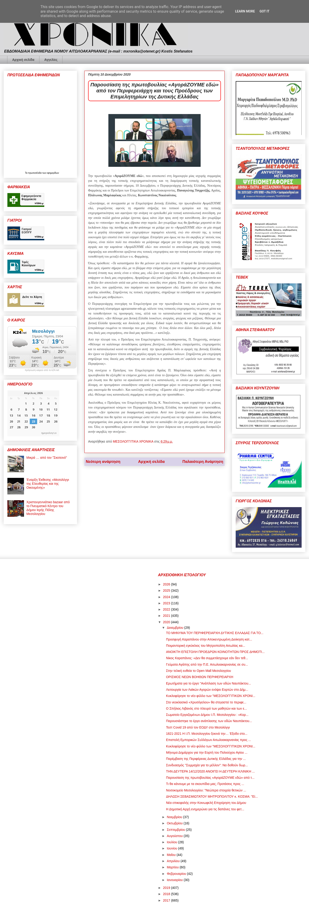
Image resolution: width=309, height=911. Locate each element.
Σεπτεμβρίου (176, 830)
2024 (167, 597)
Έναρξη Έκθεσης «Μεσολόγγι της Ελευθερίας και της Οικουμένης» (48, 483)
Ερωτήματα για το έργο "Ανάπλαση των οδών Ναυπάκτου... (208, 683)
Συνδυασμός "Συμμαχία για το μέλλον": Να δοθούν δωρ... (207, 765)
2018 (167, 894)
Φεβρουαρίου (177, 874)
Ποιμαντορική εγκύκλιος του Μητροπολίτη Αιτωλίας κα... (205, 645)
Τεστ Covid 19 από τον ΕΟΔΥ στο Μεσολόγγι (198, 727)
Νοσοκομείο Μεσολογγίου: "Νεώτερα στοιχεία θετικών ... (206, 790)
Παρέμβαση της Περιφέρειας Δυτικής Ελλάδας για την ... (206, 759)
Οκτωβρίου (175, 823)
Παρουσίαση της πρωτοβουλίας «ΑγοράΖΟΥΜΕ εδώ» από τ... (210, 777)
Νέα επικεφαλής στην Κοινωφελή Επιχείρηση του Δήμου (206, 803)
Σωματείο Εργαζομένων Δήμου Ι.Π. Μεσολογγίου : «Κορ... (207, 715)
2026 (167, 584)
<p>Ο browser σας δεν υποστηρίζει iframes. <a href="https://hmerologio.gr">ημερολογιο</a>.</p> (33, 413)
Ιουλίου (172, 842)
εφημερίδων (53, 173)
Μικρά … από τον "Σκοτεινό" (47, 457)
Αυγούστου (175, 836)
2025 (167, 590)
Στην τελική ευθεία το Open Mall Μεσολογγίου (198, 671)
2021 (167, 615)
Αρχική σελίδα (23, 60)
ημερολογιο (48, 433)
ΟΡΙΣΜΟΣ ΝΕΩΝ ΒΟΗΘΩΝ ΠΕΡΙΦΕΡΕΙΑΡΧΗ (199, 677)
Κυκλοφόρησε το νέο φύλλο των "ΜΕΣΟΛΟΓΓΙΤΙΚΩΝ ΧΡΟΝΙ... (210, 696)
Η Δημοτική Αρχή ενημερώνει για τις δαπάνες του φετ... (205, 809)
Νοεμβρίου (175, 817)
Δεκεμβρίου (175, 627)
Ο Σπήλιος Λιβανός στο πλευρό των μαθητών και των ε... (206, 708)
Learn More (245, 11)
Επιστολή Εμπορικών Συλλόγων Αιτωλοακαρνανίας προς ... (208, 740)
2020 (167, 622)
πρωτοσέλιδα (35, 173)
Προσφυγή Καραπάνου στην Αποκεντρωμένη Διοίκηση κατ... (209, 639)
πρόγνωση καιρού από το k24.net (42, 370)
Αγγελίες (50, 60)
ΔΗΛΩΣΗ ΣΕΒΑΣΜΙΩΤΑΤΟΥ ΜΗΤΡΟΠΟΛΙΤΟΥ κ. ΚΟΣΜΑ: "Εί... (212, 796)
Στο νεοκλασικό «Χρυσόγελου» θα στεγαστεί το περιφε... (206, 702)
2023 (167, 603)
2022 (167, 609)
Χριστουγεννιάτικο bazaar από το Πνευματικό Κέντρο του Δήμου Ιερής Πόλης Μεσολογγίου (48, 507)
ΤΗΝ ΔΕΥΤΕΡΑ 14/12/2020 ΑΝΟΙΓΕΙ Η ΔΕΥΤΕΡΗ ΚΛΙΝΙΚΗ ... (210, 771)
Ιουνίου (172, 848)
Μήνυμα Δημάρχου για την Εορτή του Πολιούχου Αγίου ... (206, 752)
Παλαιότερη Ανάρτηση (202, 461)
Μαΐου (171, 855)
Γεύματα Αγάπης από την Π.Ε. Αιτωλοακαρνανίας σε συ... (207, 664)
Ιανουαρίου (175, 880)
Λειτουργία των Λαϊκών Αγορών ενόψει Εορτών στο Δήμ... (207, 689)
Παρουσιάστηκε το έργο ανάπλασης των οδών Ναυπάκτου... (209, 721)
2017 (167, 900)
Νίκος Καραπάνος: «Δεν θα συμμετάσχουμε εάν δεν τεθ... (207, 658)
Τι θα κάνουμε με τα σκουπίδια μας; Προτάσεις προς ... (205, 784)
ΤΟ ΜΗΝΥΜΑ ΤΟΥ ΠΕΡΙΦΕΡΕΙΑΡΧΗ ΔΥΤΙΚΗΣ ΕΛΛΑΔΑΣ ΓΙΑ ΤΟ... (214, 633)
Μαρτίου (173, 867)
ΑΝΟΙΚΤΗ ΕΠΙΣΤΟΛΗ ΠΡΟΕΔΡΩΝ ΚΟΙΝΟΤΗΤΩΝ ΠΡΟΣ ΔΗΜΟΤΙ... (215, 652)
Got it (264, 11)
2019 (167, 888)
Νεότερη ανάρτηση (103, 461)
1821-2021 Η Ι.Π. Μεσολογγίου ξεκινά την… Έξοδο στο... (206, 733)
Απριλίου (174, 861)
